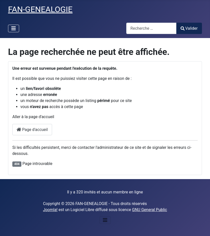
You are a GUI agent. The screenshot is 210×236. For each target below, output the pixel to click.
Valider (189, 28)
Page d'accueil (32, 129)
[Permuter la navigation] (13, 28)
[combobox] (151, 28)
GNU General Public (149, 209)
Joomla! (50, 209)
